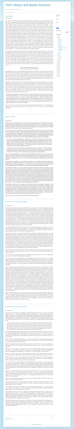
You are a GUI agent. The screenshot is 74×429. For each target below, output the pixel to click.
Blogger (41, 424)
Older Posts (51, 417)
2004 (58, 71)
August (59, 44)
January (59, 59)
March (59, 56)
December (59, 39)
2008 (58, 66)
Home (5, 12)
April (58, 55)
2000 (58, 76)
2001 (58, 75)
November (59, 40)
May (58, 54)
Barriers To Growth (10, 116)
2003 (58, 72)
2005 (58, 70)
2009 (58, 65)
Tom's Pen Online (11, 12)
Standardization (9, 16)
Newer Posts (7, 417)
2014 (58, 38)
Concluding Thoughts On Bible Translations (16, 306)
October (59, 41)
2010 (58, 64)
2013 (58, 60)
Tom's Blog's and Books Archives (27, 5)
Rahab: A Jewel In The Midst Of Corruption (16, 201)
